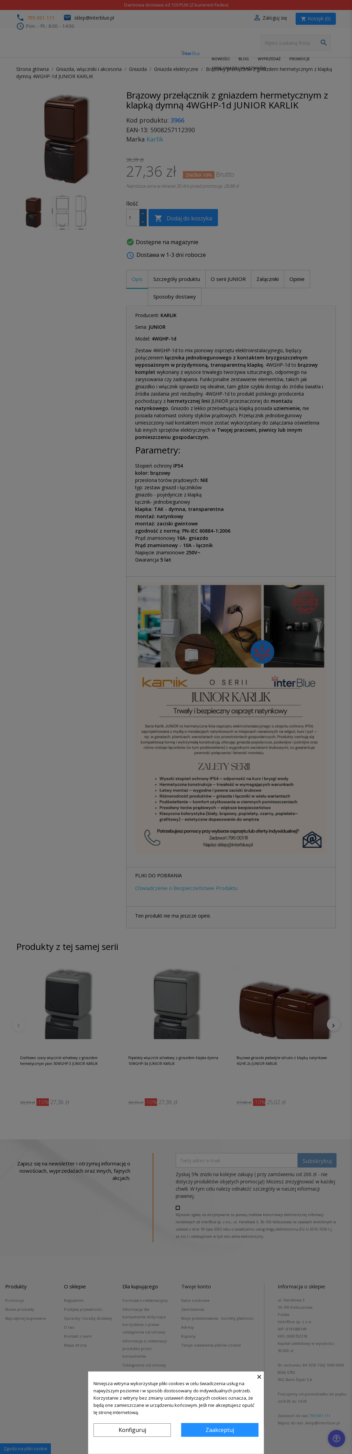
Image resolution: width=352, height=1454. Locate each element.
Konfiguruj (132, 1430)
